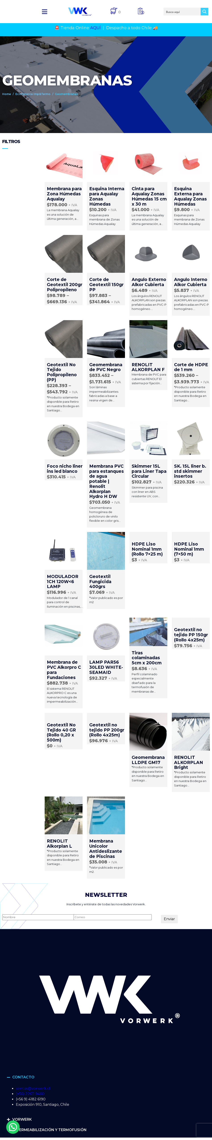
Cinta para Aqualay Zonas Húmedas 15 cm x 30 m (149, 196)
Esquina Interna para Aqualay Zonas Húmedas (106, 196)
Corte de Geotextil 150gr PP (106, 284)
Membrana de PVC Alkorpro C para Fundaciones (64, 670)
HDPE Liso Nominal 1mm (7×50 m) (189, 549)
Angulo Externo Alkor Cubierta (149, 282)
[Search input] (182, 12)
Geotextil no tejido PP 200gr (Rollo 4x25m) (106, 730)
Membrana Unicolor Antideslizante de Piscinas (105, 849)
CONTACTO (23, 1077)
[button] (45, 12)
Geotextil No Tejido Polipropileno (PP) (62, 372)
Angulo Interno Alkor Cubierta (190, 282)
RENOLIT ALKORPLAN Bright (188, 762)
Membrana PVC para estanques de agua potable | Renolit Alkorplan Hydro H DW (106, 481)
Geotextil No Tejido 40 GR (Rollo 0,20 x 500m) (61, 732)
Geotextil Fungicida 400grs (100, 581)
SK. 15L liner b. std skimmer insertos (190, 471)
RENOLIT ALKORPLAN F (148, 367)
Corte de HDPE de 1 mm (191, 367)
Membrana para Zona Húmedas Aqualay (64, 194)
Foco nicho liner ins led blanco (65, 469)
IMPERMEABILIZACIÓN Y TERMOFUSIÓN (49, 1130)
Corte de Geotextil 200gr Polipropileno (64, 284)
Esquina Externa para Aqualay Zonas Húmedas (190, 196)
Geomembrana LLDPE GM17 (148, 760)
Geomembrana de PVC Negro (105, 367)
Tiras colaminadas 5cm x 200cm (147, 658)
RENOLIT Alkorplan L (59, 844)
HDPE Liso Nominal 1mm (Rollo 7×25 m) (147, 549)
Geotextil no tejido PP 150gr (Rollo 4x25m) (191, 635)
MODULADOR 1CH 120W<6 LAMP (62, 581)
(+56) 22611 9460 (30, 1094)
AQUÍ (95, 27)
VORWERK (22, 1119)
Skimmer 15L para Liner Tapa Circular (149, 471)
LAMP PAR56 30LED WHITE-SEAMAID (106, 667)
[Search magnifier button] (204, 11)
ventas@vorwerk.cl (33, 1088)
